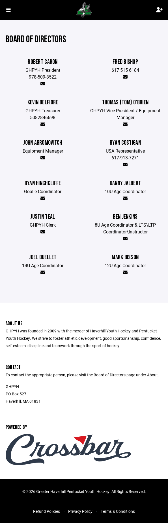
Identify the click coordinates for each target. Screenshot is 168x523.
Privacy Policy (80, 511)
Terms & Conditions (118, 511)
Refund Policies (46, 511)
